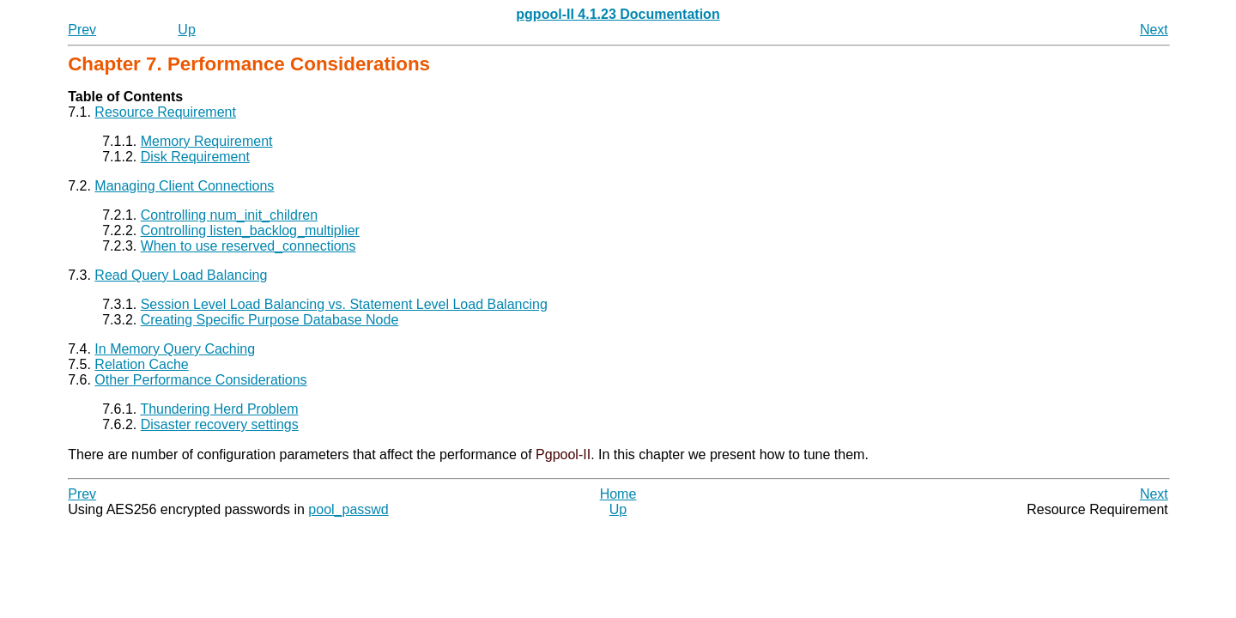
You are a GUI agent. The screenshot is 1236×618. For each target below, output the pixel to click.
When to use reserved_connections (248, 246)
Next (1154, 29)
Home (618, 494)
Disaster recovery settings (220, 424)
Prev (82, 29)
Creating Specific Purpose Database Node (270, 319)
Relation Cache (141, 364)
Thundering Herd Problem (219, 409)
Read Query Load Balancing (180, 275)
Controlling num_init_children (229, 215)
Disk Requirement (195, 156)
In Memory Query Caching (174, 349)
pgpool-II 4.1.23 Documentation (617, 14)
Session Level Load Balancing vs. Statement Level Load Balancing (344, 304)
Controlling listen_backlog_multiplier (250, 230)
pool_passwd (348, 509)
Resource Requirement (165, 112)
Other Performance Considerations (200, 380)
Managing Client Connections (184, 186)
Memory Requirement (207, 141)
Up (186, 29)
